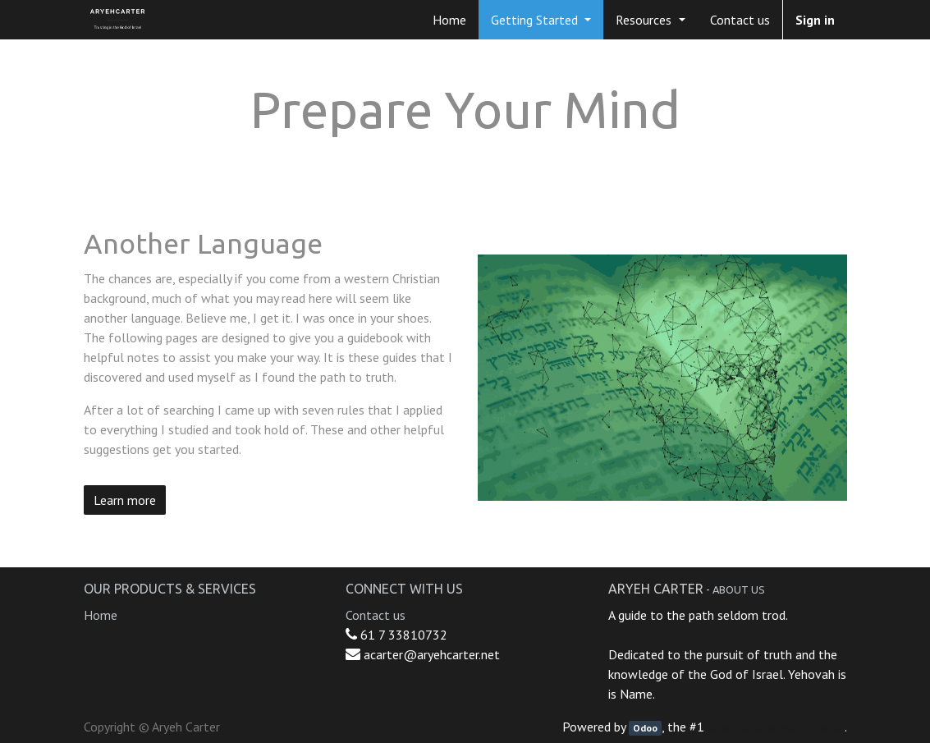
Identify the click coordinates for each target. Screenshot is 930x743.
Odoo (645, 728)
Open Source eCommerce (776, 726)
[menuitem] (449, 19)
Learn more (125, 500)
